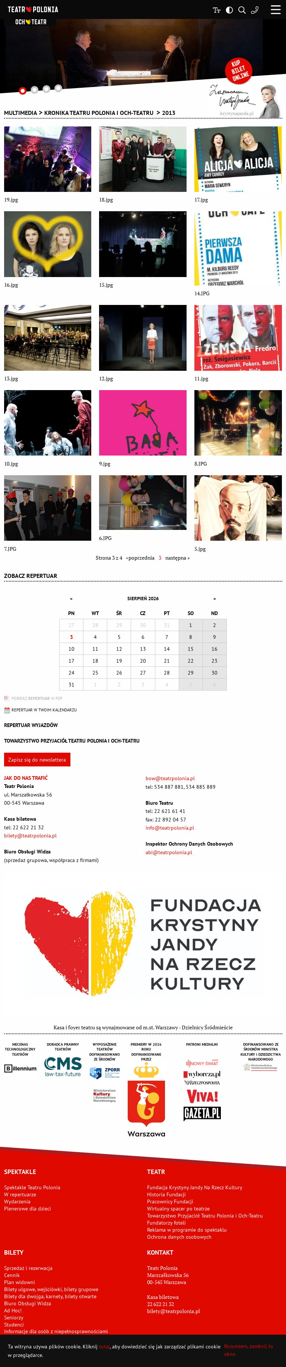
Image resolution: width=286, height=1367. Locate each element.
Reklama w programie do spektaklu (187, 1229)
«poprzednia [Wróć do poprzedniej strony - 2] (140, 557)
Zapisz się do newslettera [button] (37, 759)
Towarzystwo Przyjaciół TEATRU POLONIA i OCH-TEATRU (72, 740)
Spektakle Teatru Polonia (32, 1187)
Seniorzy (13, 1317)
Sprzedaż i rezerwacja (28, 1268)
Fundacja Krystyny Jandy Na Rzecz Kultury (194, 1187)
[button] (276, 9)
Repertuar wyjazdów (31, 725)
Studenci (14, 1324)
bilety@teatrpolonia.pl (30, 835)
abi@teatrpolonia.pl (169, 852)
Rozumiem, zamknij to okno (248, 1350)
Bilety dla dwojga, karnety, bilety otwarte (50, 1296)
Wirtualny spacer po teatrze (178, 1208)
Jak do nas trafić (26, 778)
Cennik (12, 1275)
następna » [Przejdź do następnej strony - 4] (177, 557)
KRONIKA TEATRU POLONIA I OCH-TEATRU (99, 112)
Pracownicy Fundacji (170, 1201)
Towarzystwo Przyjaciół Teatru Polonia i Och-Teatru (205, 1215)
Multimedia (20, 112)
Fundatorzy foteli (166, 1222)
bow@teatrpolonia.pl (170, 778)
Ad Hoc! (13, 1310)
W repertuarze (20, 1194)
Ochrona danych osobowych (179, 1236)
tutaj (104, 1346)
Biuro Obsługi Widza (27, 1303)
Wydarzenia (17, 1201)
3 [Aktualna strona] (160, 557)
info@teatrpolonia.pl (170, 827)
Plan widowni (19, 1282)
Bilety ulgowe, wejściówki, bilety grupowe (51, 1289)
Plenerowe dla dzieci (27, 1208)
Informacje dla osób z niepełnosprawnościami (56, 1331)
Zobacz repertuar (30, 575)
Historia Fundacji (166, 1194)
